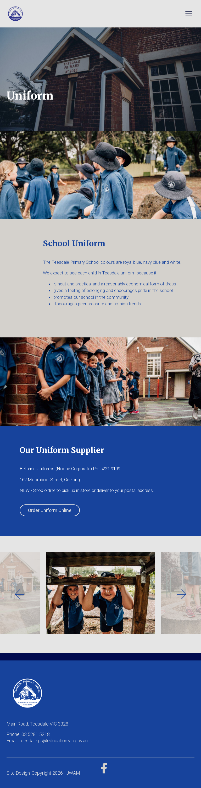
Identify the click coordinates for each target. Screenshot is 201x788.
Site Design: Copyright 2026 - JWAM (43, 773)
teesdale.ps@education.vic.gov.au (53, 740)
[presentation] (19, 594)
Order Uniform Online (49, 510)
